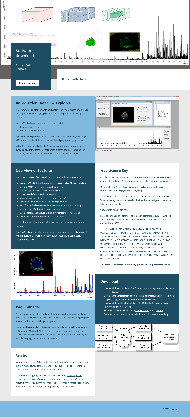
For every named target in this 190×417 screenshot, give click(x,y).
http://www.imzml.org (157, 314)
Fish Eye (159, 310)
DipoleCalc (21, 68)
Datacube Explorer (25, 65)
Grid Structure (142, 310)
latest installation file (128, 295)
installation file (125, 303)
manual (122, 288)
